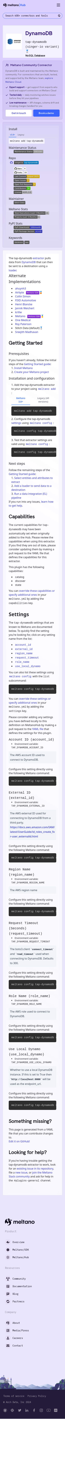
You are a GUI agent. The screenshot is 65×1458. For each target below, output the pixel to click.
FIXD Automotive (25, 300)
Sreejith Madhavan (26, 332)
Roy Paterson (23, 324)
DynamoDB (29, 262)
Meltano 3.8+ (20, 400)
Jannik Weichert (24, 308)
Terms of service (13, 1396)
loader (12, 270)
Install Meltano (23, 368)
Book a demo (46, 113)
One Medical (23, 320)
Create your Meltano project (31, 372)
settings (16, 423)
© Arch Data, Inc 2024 (17, 1402)
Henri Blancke (23, 304)
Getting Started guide (37, 364)
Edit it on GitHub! (19, 1141)
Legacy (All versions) (43, 400)
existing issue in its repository (35, 1168)
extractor (38, 258)
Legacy (21, 134)
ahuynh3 (20, 288)
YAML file (37, 729)
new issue (21, 1172)
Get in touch (19, 113)
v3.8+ (12, 134)
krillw (18, 312)
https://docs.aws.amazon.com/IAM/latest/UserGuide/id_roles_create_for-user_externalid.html (32, 831)
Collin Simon (23, 296)
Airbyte (20, 292)
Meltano (20, 316)
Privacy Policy (37, 1396)
